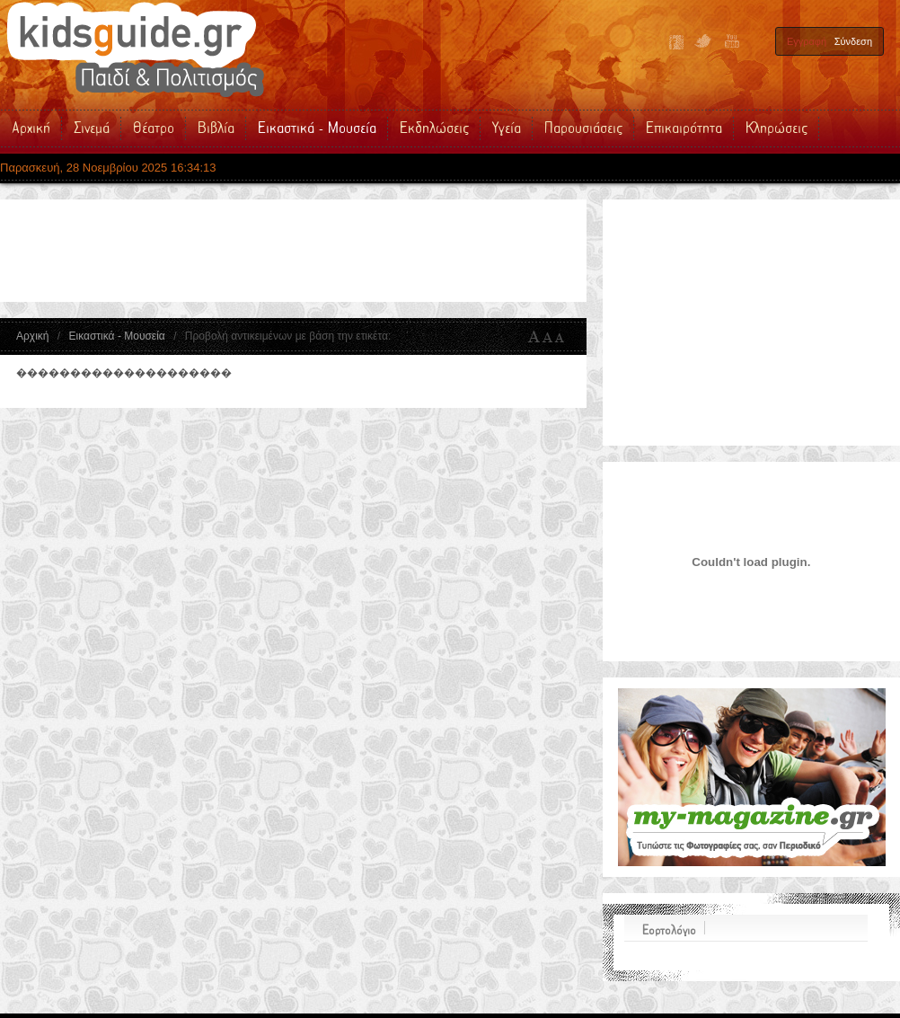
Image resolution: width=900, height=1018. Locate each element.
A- (563, 337)
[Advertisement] (341, 250)
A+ (534, 337)
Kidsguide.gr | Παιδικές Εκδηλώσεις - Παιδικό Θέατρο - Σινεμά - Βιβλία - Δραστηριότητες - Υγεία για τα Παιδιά (134, 49)
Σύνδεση (853, 41)
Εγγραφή (806, 41)
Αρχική (32, 336)
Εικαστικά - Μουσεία (116, 336)
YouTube (730, 42)
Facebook (676, 42)
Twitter (703, 42)
